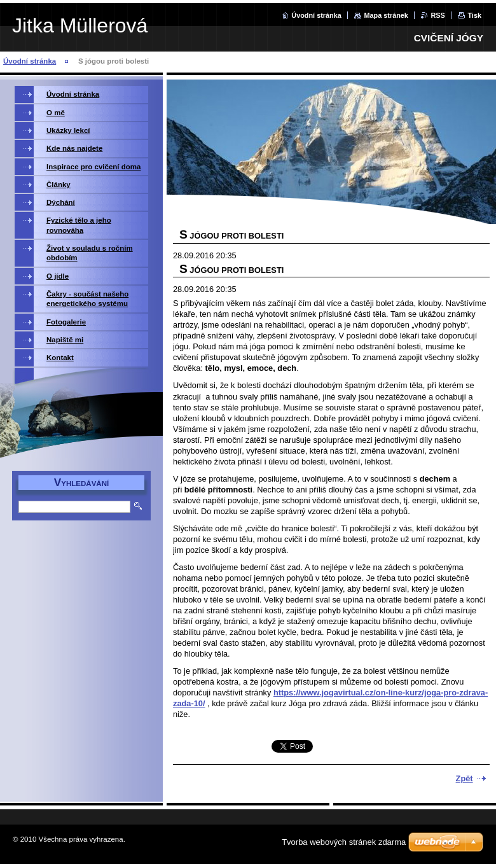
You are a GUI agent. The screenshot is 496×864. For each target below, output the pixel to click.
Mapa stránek (386, 15)
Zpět (464, 778)
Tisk (474, 15)
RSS (437, 15)
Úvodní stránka (316, 15)
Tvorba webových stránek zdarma (344, 842)
